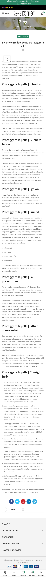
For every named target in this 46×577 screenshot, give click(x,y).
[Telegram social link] (34, 501)
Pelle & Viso (26, 26)
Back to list (23, 509)
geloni (5, 195)
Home (17, 26)
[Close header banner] (43, 2)
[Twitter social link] (17, 501)
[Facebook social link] (11, 501)
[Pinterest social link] (23, 501)
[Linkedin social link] (28, 501)
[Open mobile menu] (6, 13)
